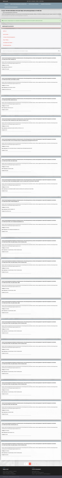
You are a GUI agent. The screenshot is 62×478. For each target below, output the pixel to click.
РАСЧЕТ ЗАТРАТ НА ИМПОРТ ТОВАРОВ (9, 471)
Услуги (29, 1)
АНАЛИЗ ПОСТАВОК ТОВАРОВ (8, 472)
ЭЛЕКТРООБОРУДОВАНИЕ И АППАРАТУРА (10, 12)
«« (25, 463)
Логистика (41, 1)
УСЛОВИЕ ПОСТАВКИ (8, 42)
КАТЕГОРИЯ (6, 34)
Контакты (33, 1)
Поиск (37, 1)
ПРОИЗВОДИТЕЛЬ (7, 45)
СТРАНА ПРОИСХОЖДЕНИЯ (9, 37)
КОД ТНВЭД (6, 39)
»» (36, 463)
